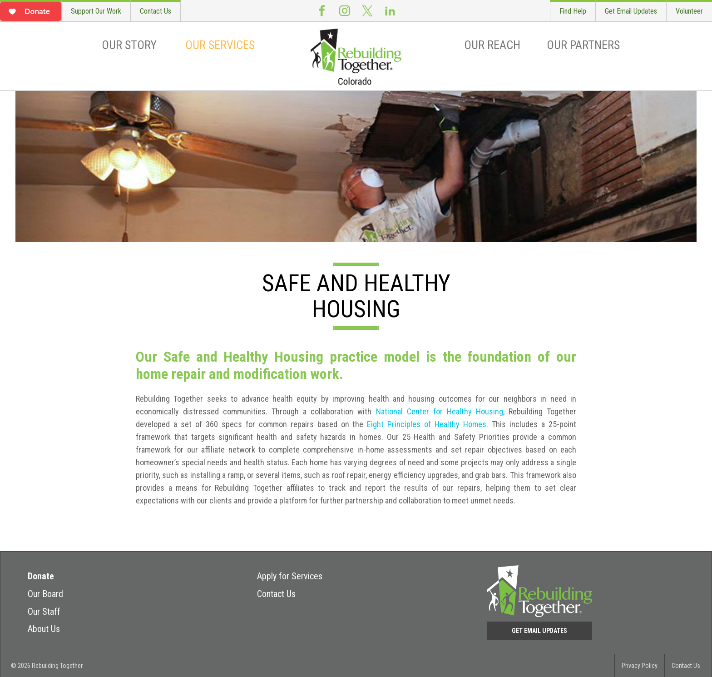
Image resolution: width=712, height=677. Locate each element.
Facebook (322, 10)
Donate (41, 576)
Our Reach (492, 45)
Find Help (572, 11)
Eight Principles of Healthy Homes (426, 424)
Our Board (45, 593)
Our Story (129, 45)
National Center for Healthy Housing (439, 411)
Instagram (344, 10)
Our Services (220, 45)
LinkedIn (390, 10)
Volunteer (689, 11)
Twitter (367, 10)
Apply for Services (289, 576)
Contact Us (155, 11)
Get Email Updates (631, 11)
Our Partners (583, 45)
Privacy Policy (640, 665)
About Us (44, 628)
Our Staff (44, 611)
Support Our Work (96, 11)
